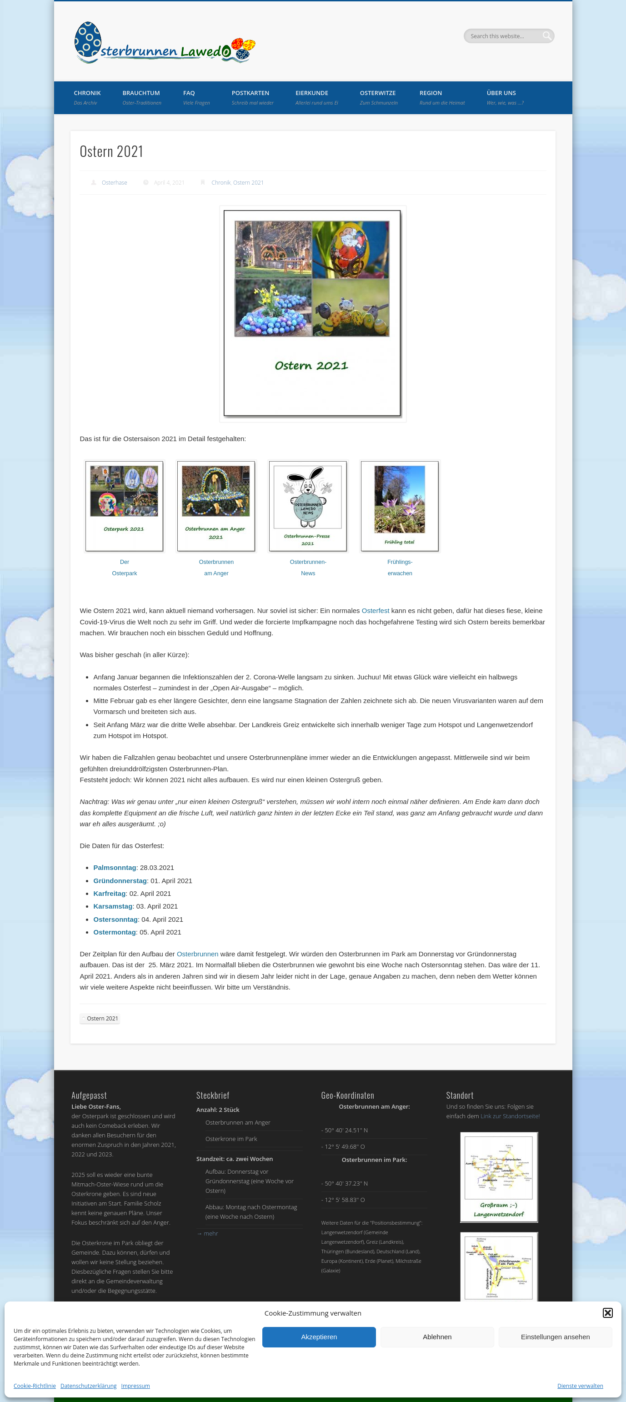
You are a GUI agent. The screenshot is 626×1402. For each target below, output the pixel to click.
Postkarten (253, 97)
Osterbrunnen (198, 954)
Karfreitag (109, 893)
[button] (607, 1312)
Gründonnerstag (120, 880)
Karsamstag (112, 906)
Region (442, 97)
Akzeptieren (319, 1337)
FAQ (196, 97)
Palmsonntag (114, 867)
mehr (207, 1233)
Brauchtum (142, 97)
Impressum (135, 1386)
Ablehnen (437, 1337)
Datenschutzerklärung (88, 1386)
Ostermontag (114, 932)
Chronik (87, 97)
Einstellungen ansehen (555, 1337)
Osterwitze (379, 97)
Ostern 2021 (248, 182)
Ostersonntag (115, 919)
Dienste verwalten (580, 1386)
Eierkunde (316, 97)
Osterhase (114, 182)
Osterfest (376, 610)
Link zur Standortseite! (510, 1116)
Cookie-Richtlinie (35, 1386)
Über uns (505, 97)
